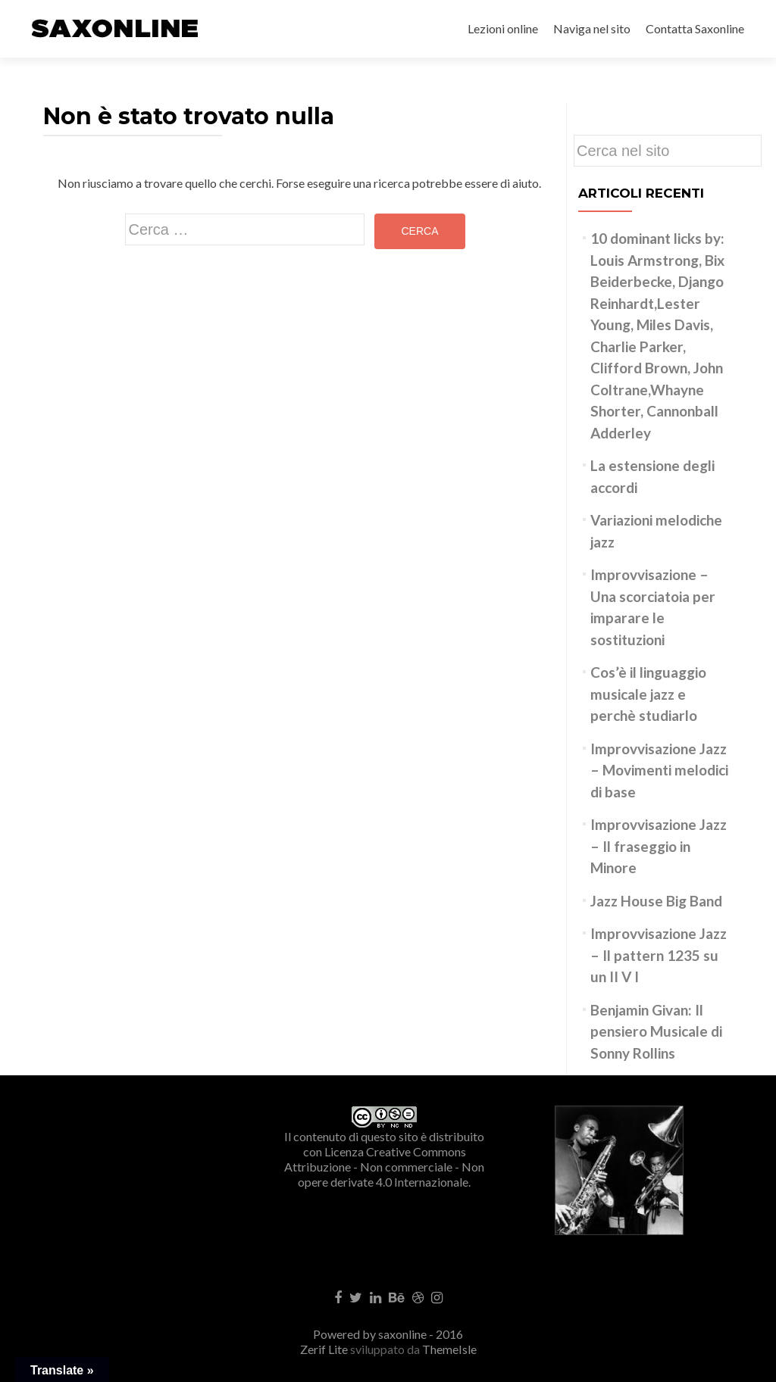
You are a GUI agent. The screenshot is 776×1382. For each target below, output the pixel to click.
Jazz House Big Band (656, 900)
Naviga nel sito (591, 28)
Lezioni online (503, 28)
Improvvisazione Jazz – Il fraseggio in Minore (658, 846)
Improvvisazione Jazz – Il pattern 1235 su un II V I (658, 955)
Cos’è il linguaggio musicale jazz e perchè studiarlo (648, 693)
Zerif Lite (325, 1349)
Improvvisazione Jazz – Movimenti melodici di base (659, 770)
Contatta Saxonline (695, 28)
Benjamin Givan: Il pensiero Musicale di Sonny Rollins (656, 1031)
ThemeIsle (449, 1349)
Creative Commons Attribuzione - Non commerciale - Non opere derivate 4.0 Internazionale (384, 1166)
